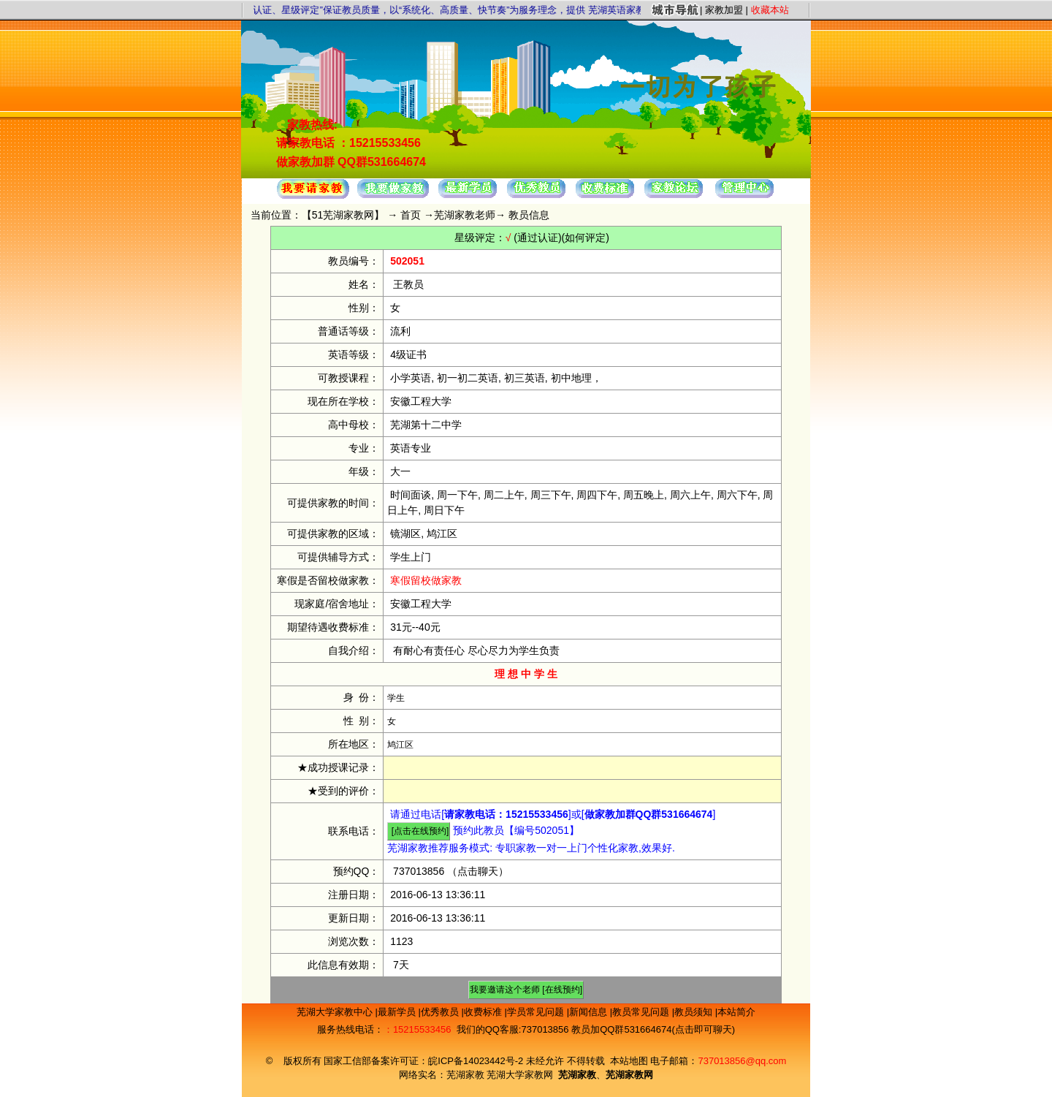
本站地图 (629, 1060)
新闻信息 (589, 1011)
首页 (410, 215)
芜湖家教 (465, 1074)
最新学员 (398, 1011)
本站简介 (736, 1011)
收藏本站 (770, 9)
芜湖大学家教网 (520, 1074)
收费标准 (484, 1011)
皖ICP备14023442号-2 (477, 1060)
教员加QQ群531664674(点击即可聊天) (653, 1029)
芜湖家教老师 (464, 215)
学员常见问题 (537, 1011)
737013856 (418, 871)
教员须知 (694, 1011)
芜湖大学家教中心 (336, 1011)
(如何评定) (585, 237)
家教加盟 (724, 9)
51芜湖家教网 (343, 215)
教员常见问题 (642, 1011)
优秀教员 (441, 1011)
